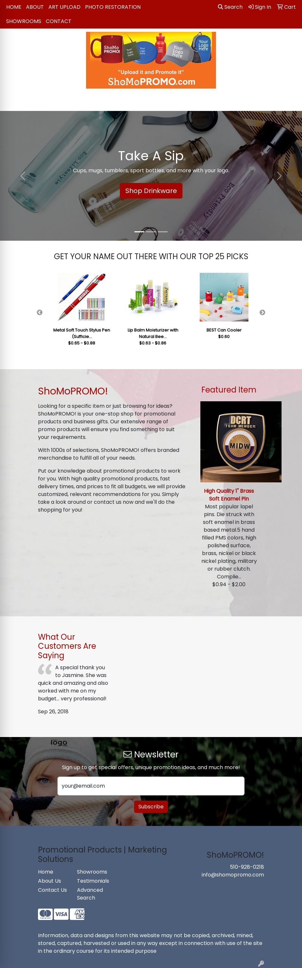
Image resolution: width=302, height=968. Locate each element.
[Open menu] (289, 101)
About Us (49, 881)
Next (262, 312)
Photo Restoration (113, 7)
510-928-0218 (247, 867)
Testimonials (92, 881)
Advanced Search (90, 893)
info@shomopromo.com (233, 874)
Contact (58, 21)
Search (230, 7)
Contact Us (52, 890)
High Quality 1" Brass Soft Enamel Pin (229, 494)
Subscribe (151, 806)
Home (13, 7)
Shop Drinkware (151, 190)
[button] (22, 176)
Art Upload (64, 7)
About (35, 7)
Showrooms (23, 21)
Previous (39, 312)
